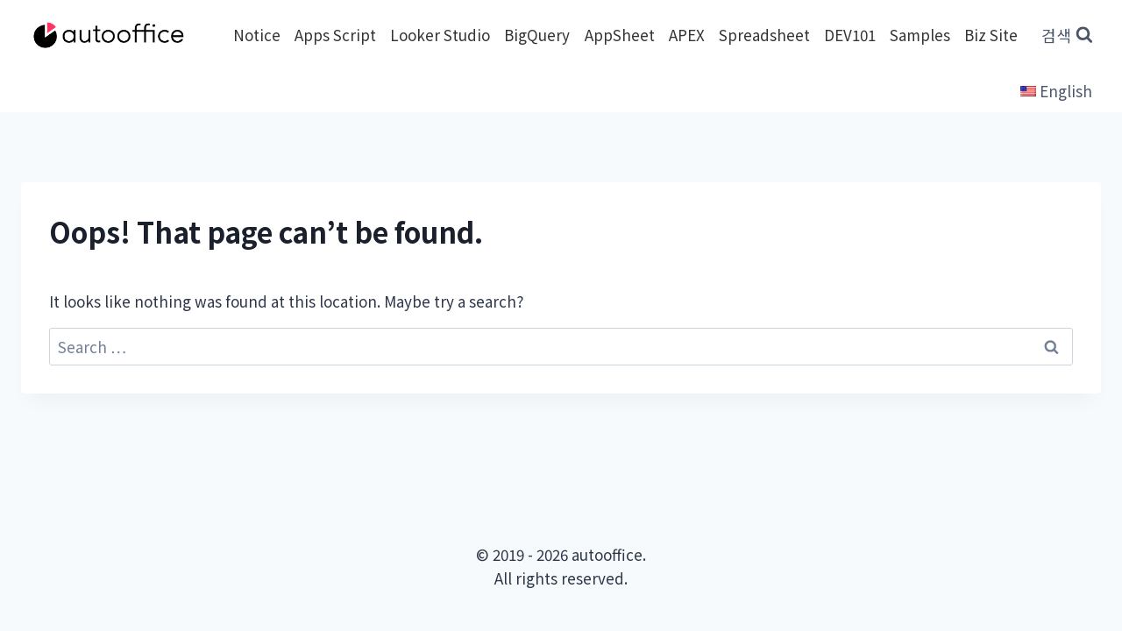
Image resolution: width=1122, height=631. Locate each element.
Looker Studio (440, 35)
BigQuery (537, 35)
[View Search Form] (1067, 35)
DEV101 (850, 35)
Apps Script (335, 35)
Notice (256, 35)
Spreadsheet (764, 35)
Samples (920, 35)
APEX (687, 35)
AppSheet (620, 35)
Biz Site (991, 35)
